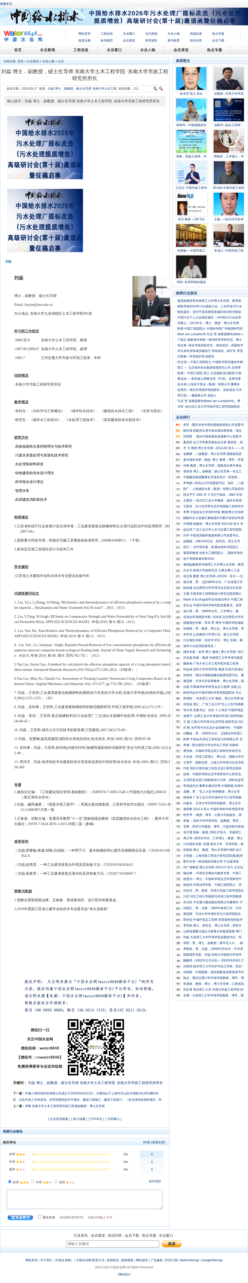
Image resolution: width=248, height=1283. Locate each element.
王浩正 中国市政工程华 (191, 188)
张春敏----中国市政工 (191, 250)
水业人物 (174, 33)
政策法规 (84, 40)
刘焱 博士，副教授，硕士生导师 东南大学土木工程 (82, 88)
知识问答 (196, 40)
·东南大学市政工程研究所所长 (139, 1083)
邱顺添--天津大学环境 (228, 93)
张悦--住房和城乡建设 (191, 282)
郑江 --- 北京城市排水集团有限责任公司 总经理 (209, 367)
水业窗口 (129, 33)
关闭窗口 (114, 1119)
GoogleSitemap (211, 1260)
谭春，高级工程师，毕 (191, 156)
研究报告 (151, 40)
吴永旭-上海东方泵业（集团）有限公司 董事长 (208, 384)
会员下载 (218, 40)
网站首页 (84, 33)
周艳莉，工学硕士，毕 (229, 156)
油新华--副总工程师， (228, 125)
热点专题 (218, 33)
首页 (20, 61)
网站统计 (125, 1274)
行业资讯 (33, 61)
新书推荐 (174, 40)
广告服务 (157, 1260)
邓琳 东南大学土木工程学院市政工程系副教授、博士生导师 (65, 1106)
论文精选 (151, 33)
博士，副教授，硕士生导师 (57, 1083)
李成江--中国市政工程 (228, 250)
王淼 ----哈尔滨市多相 (228, 219)
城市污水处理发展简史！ (200, 646)
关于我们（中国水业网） (57, 1260)
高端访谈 (196, 33)
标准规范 (107, 40)
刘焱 (31, 1083)
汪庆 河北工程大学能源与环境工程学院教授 (212, 896)
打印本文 (96, 1119)
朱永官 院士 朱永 (191, 93)
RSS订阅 (171, 1260)
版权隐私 (127, 1260)
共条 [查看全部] (154, 1142)
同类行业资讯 (13, 1131)
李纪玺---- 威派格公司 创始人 (197, 395)
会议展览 (129, 40)
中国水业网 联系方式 (90, 1260)
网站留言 (142, 1260)
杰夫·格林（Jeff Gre (191, 219)
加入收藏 (79, 1119)
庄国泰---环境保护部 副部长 (196, 356)
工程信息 (107, 33)
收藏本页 (6, 4)
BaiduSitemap (189, 1260)
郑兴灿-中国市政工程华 (228, 188)
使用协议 (113, 1260)
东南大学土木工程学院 (97, 1083)
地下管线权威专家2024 (198, 558)
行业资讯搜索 (59, 1119)
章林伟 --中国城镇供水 (191, 125)
